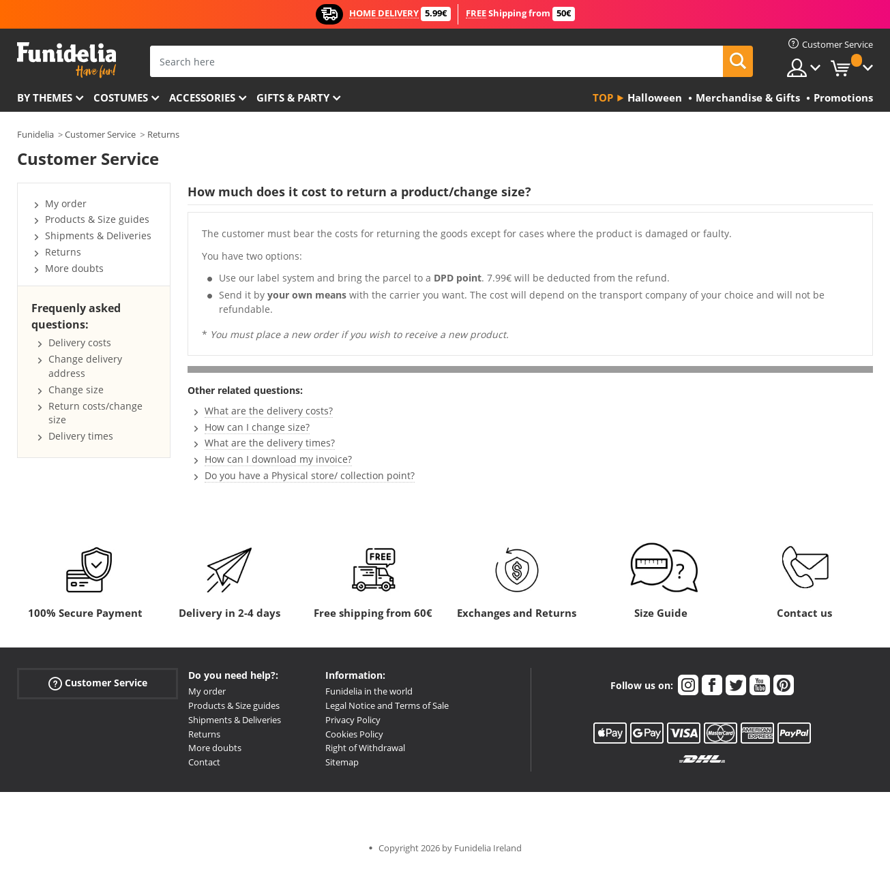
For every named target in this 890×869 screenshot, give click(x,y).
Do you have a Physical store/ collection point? (310, 475)
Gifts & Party (292, 97)
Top (603, 97)
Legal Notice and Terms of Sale (387, 705)
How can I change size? (257, 427)
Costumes (120, 97)
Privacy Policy (353, 720)
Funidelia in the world (369, 691)
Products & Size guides (97, 219)
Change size (76, 389)
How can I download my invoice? (278, 459)
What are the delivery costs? (269, 410)
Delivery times (80, 435)
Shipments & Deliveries (98, 235)
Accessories (202, 97)
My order (66, 203)
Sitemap (342, 762)
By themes (44, 97)
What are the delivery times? (270, 442)
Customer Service (100, 134)
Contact (204, 762)
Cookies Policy (354, 734)
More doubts (74, 268)
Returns (163, 134)
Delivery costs (79, 342)
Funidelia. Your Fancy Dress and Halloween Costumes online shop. (66, 60)
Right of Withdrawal (365, 748)
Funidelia (35, 134)
